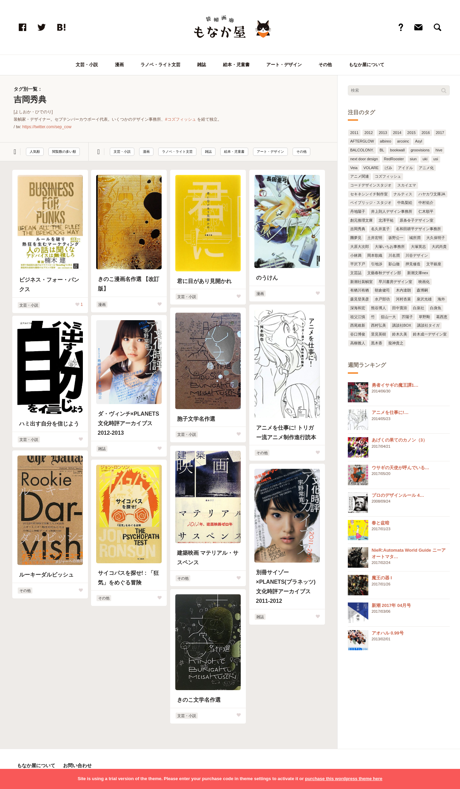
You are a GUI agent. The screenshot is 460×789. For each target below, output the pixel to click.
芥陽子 (407, 317)
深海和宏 (357, 308)
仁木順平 (425, 211)
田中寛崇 (399, 308)
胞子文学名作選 (196, 419)
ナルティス (403, 194)
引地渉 (376, 264)
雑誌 (201, 64)
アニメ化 (426, 168)
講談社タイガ (428, 325)
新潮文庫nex (417, 273)
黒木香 (376, 343)
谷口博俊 (357, 334)
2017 (440, 133)
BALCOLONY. (362, 150)
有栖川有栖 (359, 290)
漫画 (119, 64)
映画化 (424, 282)
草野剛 (424, 317)
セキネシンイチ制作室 (369, 194)
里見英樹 (378, 334)
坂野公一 (395, 238)
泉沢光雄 (424, 299)
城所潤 (414, 238)
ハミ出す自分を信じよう (49, 424)
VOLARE (371, 168)
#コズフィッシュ (180, 119)
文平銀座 (433, 264)
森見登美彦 (359, 299)
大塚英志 (418, 246)
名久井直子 (380, 229)
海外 (441, 299)
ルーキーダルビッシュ (46, 575)
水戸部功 (382, 299)
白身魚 (435, 308)
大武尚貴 (439, 246)
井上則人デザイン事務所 (391, 211)
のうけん (267, 278)
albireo (385, 141)
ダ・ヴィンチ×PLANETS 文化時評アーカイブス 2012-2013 (128, 423)
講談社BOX (401, 325)
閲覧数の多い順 (64, 151)
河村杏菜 (403, 299)
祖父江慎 (357, 317)
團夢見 (355, 238)
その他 (325, 64)
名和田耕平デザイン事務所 (418, 229)
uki (424, 159)
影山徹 (394, 264)
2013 (383, 133)
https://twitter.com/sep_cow (46, 126)
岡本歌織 (374, 255)
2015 (411, 133)
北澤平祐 (386, 220)
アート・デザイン (284, 64)
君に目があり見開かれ (204, 281)
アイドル (405, 168)
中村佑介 (425, 202)
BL (382, 150)
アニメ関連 (359, 176)
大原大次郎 (359, 246)
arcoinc (403, 141)
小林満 (355, 255)
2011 (354, 133)
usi (435, 159)
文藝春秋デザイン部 (384, 273)
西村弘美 (378, 325)
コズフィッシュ (388, 176)
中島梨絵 (404, 202)
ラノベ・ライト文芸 (160, 64)
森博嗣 (422, 290)
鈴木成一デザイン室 (430, 334)
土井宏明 (374, 238)
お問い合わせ (77, 765)
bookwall (397, 150)
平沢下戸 (357, 264)
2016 (425, 133)
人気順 (35, 151)
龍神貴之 (395, 343)
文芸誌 (355, 273)
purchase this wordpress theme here (343, 778)
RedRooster (394, 159)
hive (438, 150)
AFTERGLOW (362, 141)
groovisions (420, 150)
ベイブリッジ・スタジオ (370, 202)
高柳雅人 (357, 343)
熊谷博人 (378, 308)
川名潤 (394, 255)
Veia (353, 168)
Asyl (418, 141)
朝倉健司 (382, 290)
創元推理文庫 (361, 220)
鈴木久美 (399, 334)
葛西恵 (441, 317)
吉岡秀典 (357, 229)
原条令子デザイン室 (416, 220)
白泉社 (418, 308)
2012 (369, 133)
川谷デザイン (416, 255)
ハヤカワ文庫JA (431, 194)
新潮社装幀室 (361, 282)
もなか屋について (366, 64)
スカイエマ (406, 185)
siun (413, 159)
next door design (364, 159)
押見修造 (412, 264)
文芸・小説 (87, 64)
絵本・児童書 (236, 64)
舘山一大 (388, 317)
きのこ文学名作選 (199, 700)
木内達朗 (403, 290)
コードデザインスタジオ (370, 185)
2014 (397, 133)
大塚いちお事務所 (390, 246)
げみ (388, 168)
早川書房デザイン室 (395, 282)
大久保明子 (435, 238)
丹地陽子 (357, 211)
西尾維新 (357, 325)
